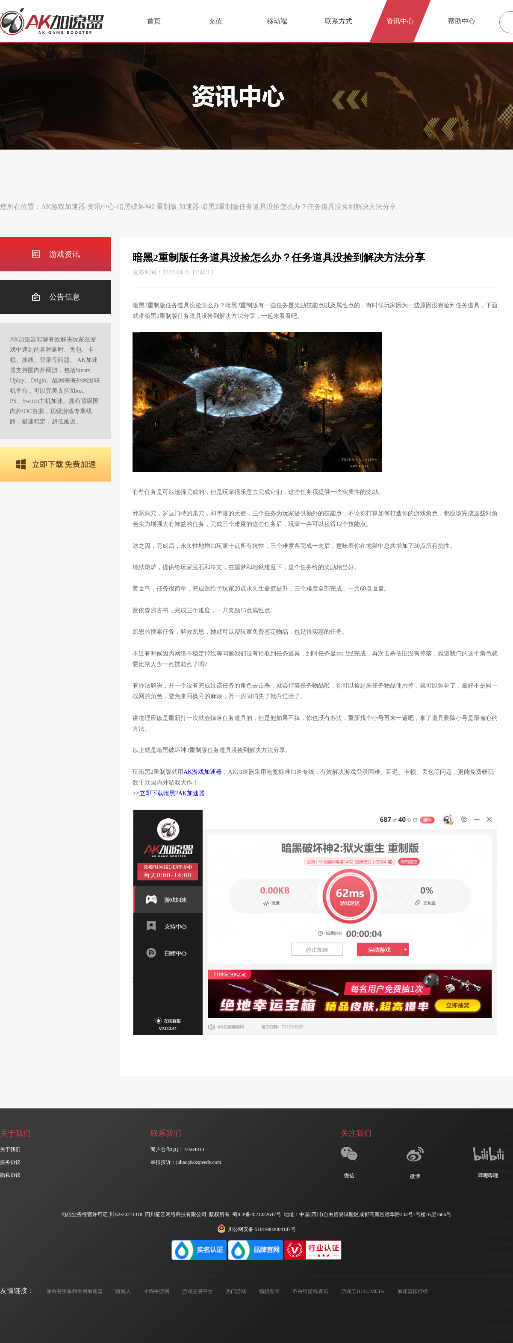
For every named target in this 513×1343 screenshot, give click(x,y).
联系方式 (338, 21)
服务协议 (10, 1162)
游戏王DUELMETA (362, 1291)
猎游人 (123, 1291)
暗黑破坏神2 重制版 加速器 (158, 206)
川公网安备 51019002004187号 (256, 1229)
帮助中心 (461, 21)
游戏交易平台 (197, 1291)
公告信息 (56, 297)
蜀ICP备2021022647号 (256, 1214)
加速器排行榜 (412, 1291)
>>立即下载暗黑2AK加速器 (169, 793)
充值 (215, 21)
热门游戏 (236, 1291)
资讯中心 (400, 21)
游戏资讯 (56, 254)
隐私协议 (10, 1175)
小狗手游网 (156, 1291)
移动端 (277, 21)
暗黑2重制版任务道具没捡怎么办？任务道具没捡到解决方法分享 (298, 206)
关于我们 (10, 1149)
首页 (154, 21)
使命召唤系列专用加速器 (74, 1291)
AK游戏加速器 (63, 206)
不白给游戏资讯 (310, 1291)
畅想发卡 (269, 1291)
